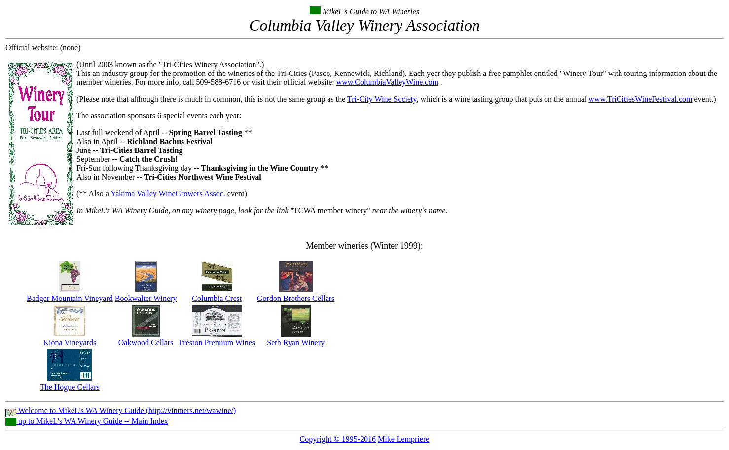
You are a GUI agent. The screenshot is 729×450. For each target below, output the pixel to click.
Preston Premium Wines (217, 342)
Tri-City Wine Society (382, 99)
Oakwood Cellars (146, 342)
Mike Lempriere (403, 439)
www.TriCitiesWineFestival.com (640, 99)
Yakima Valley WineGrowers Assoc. (167, 193)
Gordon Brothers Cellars (295, 298)
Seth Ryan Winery (296, 342)
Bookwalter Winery (146, 298)
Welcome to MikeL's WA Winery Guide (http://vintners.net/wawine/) (120, 410)
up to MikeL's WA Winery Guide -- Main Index (86, 421)
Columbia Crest (217, 298)
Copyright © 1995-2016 (338, 439)
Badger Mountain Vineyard (70, 298)
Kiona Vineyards (70, 342)
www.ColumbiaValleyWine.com (387, 82)
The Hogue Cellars (70, 387)
